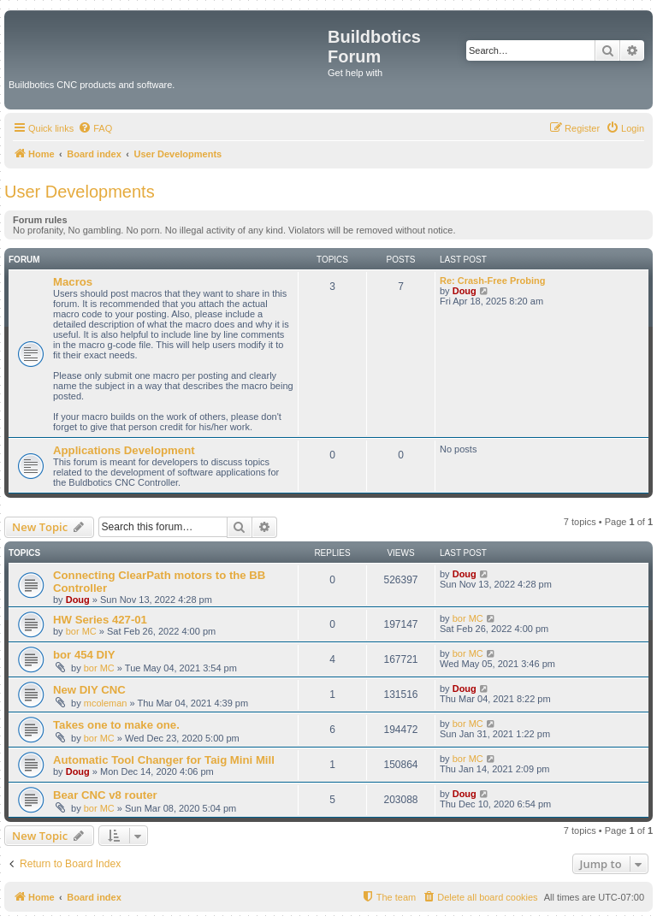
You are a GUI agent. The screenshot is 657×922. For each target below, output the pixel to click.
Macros (72, 281)
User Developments (79, 191)
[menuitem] (95, 128)
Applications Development (124, 450)
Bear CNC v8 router (105, 795)
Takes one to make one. (116, 724)
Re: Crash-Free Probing (492, 280)
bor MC (81, 631)
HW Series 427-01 (100, 619)
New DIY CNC (89, 689)
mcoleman (105, 703)
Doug (464, 291)
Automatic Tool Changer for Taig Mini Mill (164, 760)
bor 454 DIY (84, 654)
